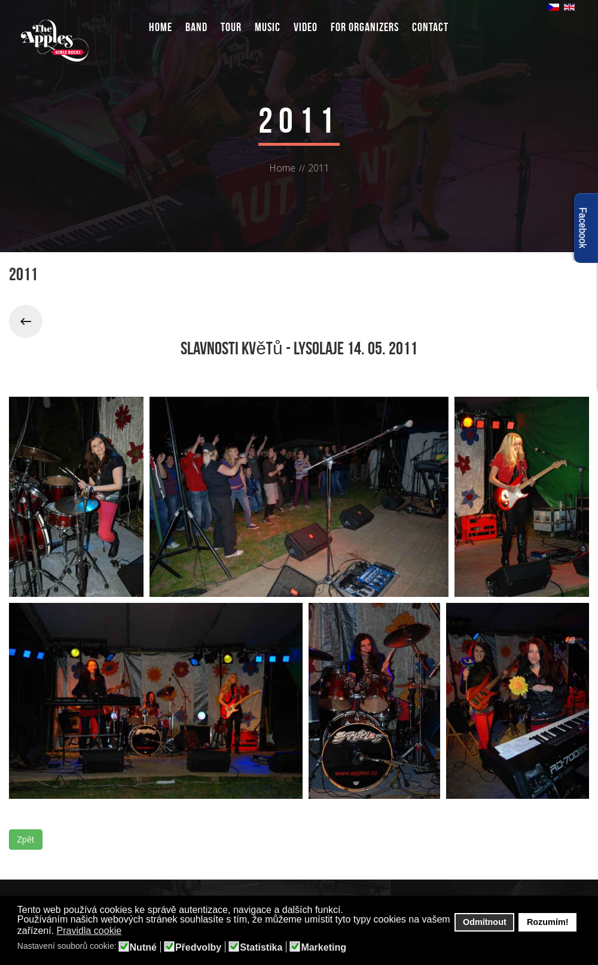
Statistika (261, 947)
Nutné (143, 947)
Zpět (26, 839)
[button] (129, 931)
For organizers (365, 26)
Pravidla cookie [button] (89, 931)
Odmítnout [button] (485, 922)
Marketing (323, 947)
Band (196, 26)
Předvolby (198, 947)
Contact (430, 26)
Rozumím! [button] (548, 922)
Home (160, 26)
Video (306, 26)
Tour (231, 26)
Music (267, 26)
